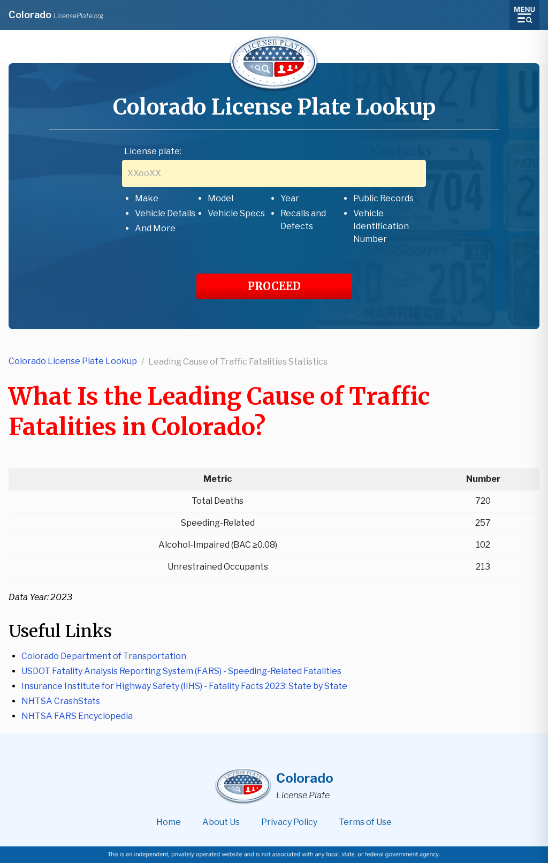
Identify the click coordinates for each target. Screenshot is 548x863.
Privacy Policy (289, 822)
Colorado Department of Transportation (103, 656)
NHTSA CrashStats (60, 701)
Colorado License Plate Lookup (73, 361)
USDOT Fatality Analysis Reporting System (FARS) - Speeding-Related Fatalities (181, 671)
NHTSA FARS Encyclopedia (77, 716)
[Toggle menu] (524, 15)
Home (168, 822)
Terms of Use (365, 822)
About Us (221, 822)
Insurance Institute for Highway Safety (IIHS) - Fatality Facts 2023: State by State (184, 686)
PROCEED (274, 286)
